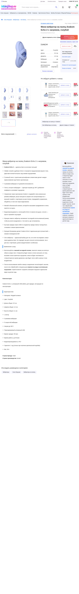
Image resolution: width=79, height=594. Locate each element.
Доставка (43, 1)
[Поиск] (56, 7)
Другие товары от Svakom (67, 125)
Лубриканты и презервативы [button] (18, 13)
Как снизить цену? (66, 56)
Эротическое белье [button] (44, 13)
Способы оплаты (52, 1)
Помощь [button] (68, 13)
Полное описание (47, 71)
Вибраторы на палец (29, 372)
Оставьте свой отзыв (47, 23)
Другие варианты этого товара (50, 37)
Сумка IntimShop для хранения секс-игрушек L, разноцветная (53, 95)
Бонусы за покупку (66, 68)
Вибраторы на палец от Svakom (51, 121)
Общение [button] (63, 13)
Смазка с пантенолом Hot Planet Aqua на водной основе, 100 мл (53, 85)
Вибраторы (16, 19)
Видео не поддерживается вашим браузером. (8, 123)
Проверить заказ (62, 1)
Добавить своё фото (32, 134)
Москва (64, 65)
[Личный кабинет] (63, 7)
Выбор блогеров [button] (56, 13)
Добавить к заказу (65, 85)
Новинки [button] (34, 13)
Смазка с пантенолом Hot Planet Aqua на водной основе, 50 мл (53, 114)
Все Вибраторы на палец (49, 125)
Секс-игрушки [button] (5, 13)
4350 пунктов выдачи (71, 65)
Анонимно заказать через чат (69, 41)
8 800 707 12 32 (73, 1)
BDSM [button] (29, 13)
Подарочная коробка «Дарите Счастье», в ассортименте (53, 104)
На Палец (23, 19)
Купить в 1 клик (66, 46)
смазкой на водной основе (22, 250)
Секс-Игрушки (8, 19)
